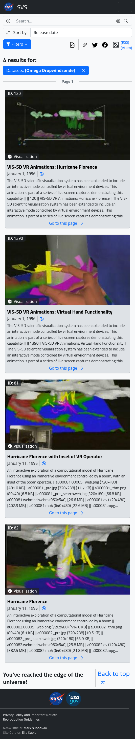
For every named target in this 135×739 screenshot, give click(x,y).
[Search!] (126, 21)
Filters (17, 44)
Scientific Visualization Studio (22, 7)
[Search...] (63, 21)
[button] (83, 70)
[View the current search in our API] (72, 44)
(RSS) (125, 42)
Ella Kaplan (30, 733)
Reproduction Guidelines (21, 720)
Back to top (114, 678)
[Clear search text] (117, 21)
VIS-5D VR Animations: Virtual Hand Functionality (59, 312)
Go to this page (66, 223)
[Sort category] (81, 32)
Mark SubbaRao (35, 728)
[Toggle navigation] (125, 7)
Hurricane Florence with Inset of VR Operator (54, 456)
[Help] (8, 21)
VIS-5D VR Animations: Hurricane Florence (52, 167)
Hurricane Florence (27, 601)
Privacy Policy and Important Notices (30, 715)
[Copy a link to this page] (85, 44)
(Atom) (126, 47)
